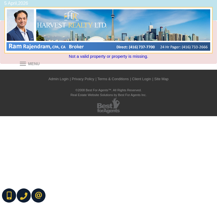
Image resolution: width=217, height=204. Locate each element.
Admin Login (59, 79)
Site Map (161, 79)
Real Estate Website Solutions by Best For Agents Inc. (108, 95)
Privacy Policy (83, 79)
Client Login (141, 79)
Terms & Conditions (113, 79)
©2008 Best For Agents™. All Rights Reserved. (108, 90)
